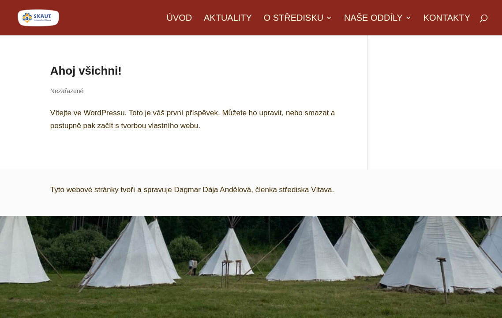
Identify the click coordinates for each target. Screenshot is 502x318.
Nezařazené (67, 91)
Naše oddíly (373, 19)
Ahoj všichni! (86, 70)
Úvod (179, 19)
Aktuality (228, 19)
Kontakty (446, 19)
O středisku (294, 19)
